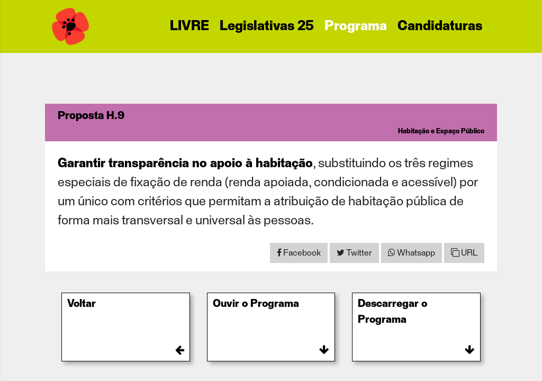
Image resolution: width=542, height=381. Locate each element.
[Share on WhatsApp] (411, 253)
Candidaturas (440, 26)
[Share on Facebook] (299, 253)
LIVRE (189, 26)
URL (464, 252)
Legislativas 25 (267, 26)
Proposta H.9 (91, 116)
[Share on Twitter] (354, 253)
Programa (355, 26)
